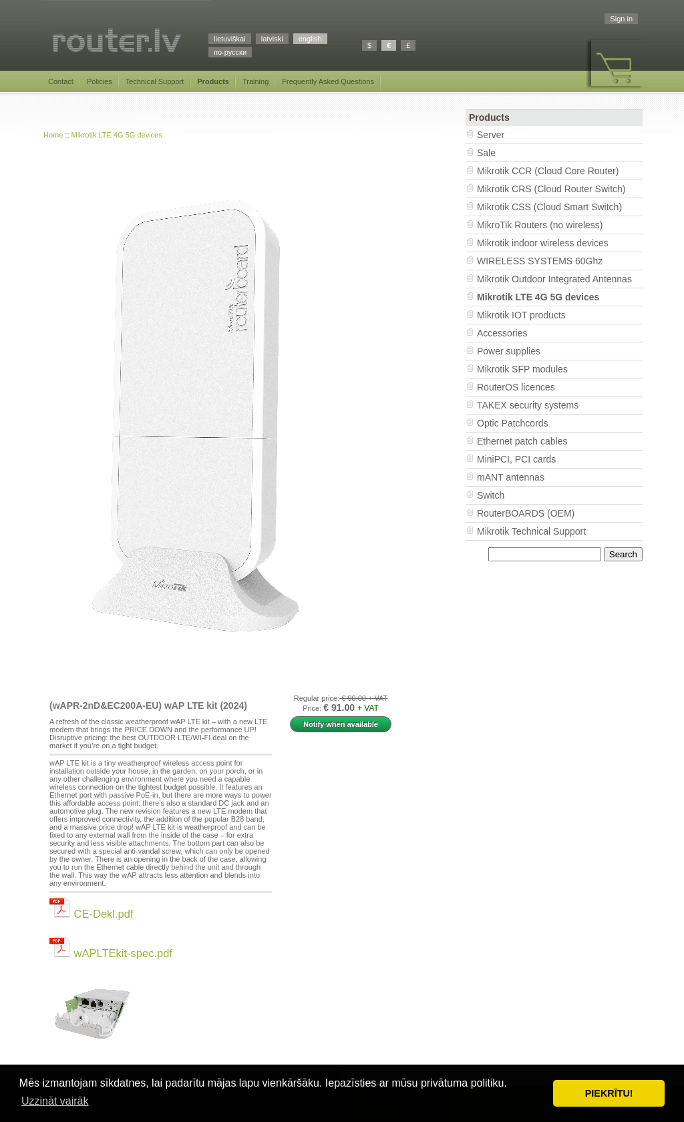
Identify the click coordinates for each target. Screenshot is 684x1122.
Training (255, 81)
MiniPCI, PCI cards (516, 459)
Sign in (621, 19)
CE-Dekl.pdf (91, 914)
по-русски (230, 52)
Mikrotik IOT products (521, 315)
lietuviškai (230, 39)
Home (53, 135)
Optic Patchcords (512, 423)
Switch (490, 495)
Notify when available (340, 724)
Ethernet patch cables (522, 441)
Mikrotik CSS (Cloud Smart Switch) (549, 207)
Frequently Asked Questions (328, 81)
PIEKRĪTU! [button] (609, 1093)
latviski (272, 39)
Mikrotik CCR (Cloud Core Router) (548, 171)
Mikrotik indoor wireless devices (543, 243)
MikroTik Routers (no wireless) (540, 225)
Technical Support (155, 81)
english (310, 39)
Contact (60, 81)
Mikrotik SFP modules (522, 369)
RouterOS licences (516, 387)
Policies (99, 81)
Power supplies (508, 351)
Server (490, 134)
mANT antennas (510, 477)
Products (213, 81)
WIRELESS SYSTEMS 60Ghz (540, 261)
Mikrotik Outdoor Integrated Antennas (554, 279)
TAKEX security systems (527, 405)
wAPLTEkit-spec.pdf (110, 953)
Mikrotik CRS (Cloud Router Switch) (551, 189)
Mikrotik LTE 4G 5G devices (116, 135)
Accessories (502, 333)
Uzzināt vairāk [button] (54, 1101)
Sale (486, 153)
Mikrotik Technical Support (531, 531)
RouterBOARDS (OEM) (525, 513)
